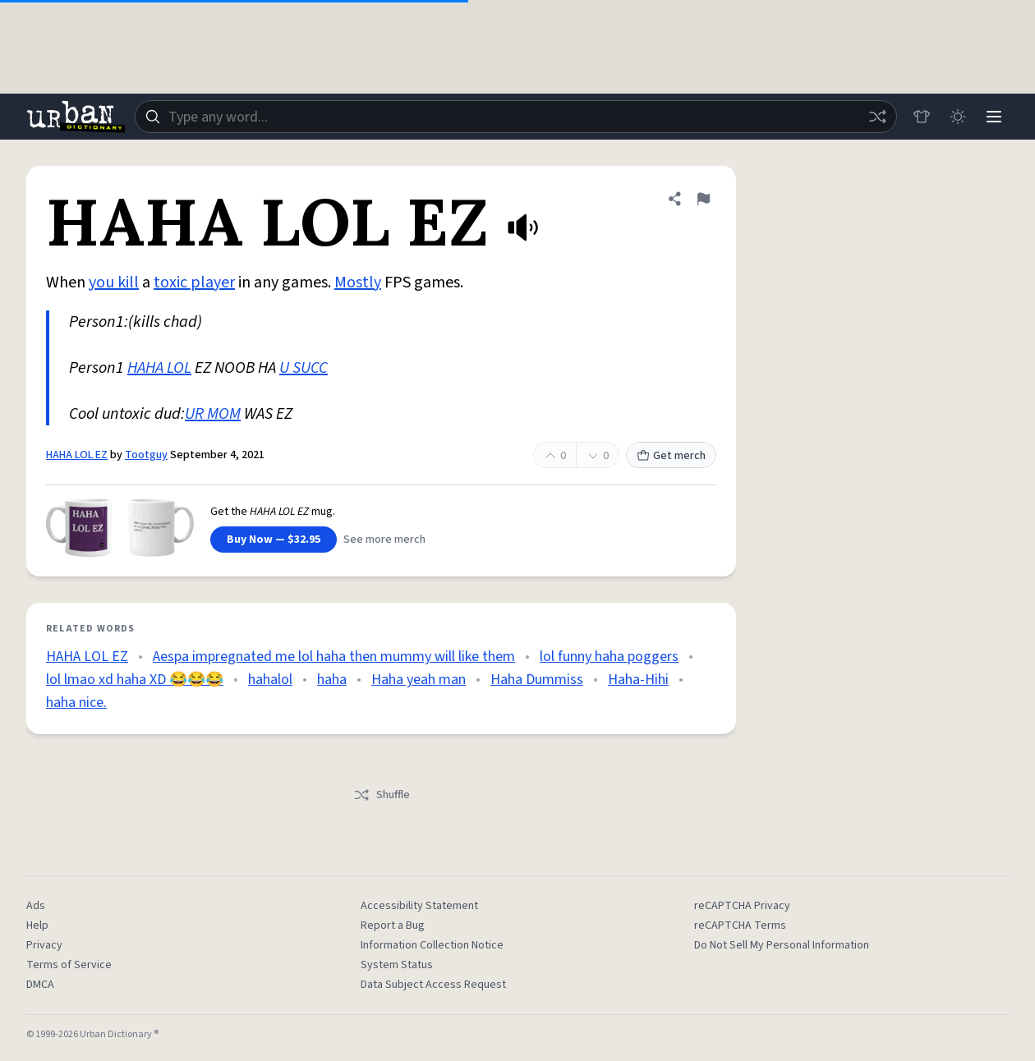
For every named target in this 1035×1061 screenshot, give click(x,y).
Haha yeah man (418, 679)
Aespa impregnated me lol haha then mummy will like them (334, 656)
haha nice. (76, 702)
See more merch (384, 539)
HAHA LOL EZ (77, 455)
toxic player (194, 282)
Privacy (44, 945)
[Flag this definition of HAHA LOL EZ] (703, 199)
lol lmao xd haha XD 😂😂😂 (134, 679)
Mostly (357, 282)
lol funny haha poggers (609, 656)
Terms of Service (69, 965)
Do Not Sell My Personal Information (781, 945)
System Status (397, 965)
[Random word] (877, 116)
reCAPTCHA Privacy (742, 906)
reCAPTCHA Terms (740, 925)
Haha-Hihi (638, 679)
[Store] (921, 116)
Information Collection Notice (432, 945)
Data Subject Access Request (433, 984)
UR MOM (213, 413)
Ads (35, 906)
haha (332, 679)
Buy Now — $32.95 (273, 539)
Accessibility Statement (419, 906)
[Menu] (994, 116)
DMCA (40, 984)
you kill (114, 282)
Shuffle (381, 795)
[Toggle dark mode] (958, 116)
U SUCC (303, 367)
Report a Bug (393, 925)
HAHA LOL (159, 367)
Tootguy (146, 455)
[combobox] (516, 116)
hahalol (270, 679)
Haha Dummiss (536, 679)
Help (37, 925)
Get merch (671, 456)
